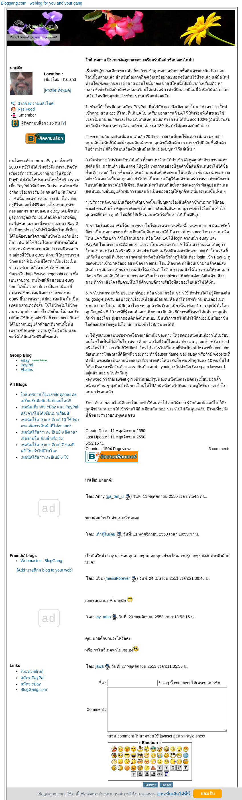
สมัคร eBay (26, 684)
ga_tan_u (114, 490)
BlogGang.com (29, 689)
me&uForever (116, 566)
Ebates (22, 369)
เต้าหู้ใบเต (104, 528)
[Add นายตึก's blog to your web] (40, 570)
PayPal (22, 365)
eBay (20, 360)
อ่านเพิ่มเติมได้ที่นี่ (170, 793)
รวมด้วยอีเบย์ (27, 671)
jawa (98, 653)
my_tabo (102, 604)
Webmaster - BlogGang (37, 560)
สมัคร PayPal (28, 677)
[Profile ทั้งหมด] (52, 90)
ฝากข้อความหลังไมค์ (28, 103)
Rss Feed (18, 109)
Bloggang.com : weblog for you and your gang (41, 3)
